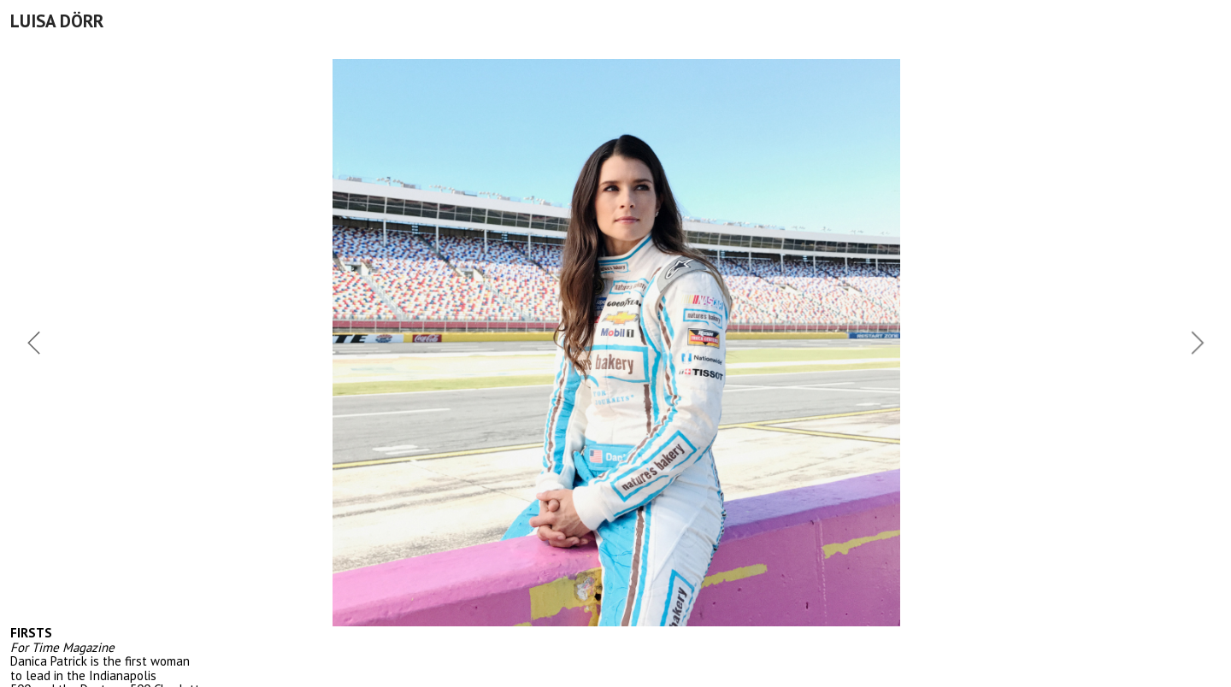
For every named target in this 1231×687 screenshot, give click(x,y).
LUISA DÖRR (56, 20)
